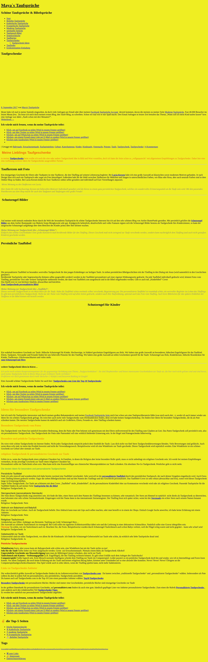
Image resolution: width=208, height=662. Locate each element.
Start (9, 18)
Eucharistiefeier (47, 147)
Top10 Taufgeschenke (94, 578)
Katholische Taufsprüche (17, 23)
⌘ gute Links (13, 653)
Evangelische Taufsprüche (18, 26)
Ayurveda (3, 649)
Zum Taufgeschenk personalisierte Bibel (19, 284)
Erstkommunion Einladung (18, 48)
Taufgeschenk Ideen (20, 43)
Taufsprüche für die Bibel (46, 486)
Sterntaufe (156, 498)
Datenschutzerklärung (16, 658)
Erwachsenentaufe (31, 147)
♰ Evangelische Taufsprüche (19, 634)
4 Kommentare (151, 147)
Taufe (113, 147)
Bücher (39, 649)
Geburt (58, 147)
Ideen (103, 649)
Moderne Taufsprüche (16, 28)
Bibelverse (30, 649)
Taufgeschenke (13, 40)
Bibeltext (24, 649)
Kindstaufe (87, 147)
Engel (42, 649)
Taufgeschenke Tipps (48, 590)
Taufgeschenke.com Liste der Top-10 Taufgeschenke (77, 381)
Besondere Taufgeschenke (13, 583)
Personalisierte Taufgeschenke (190, 587)
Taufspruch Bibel (14, 33)
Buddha (35, 649)
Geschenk (90, 649)
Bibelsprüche (18, 649)
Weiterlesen (7, 119)
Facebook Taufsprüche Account (104, 112)
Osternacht (98, 147)
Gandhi (82, 649)
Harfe (94, 649)
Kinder (79, 147)
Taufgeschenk (123, 147)
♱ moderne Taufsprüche (17, 632)
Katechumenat (68, 147)
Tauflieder (11, 45)
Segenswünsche (13, 35)
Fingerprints (76, 649)
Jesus (106, 649)
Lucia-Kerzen (118, 175)
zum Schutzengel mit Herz (13, 360)
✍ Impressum (13, 656)
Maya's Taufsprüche (30, 107)
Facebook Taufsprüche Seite (97, 415)
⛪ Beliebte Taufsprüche (17, 637)
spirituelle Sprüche (15, 31)
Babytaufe (17, 147)
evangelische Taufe (68, 649)
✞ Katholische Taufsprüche (18, 629)
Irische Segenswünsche (17, 627)
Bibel (13, 649)
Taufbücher (11, 38)
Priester (107, 147)
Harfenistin (99, 649)
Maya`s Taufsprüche (20, 5)
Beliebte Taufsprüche (16, 21)
